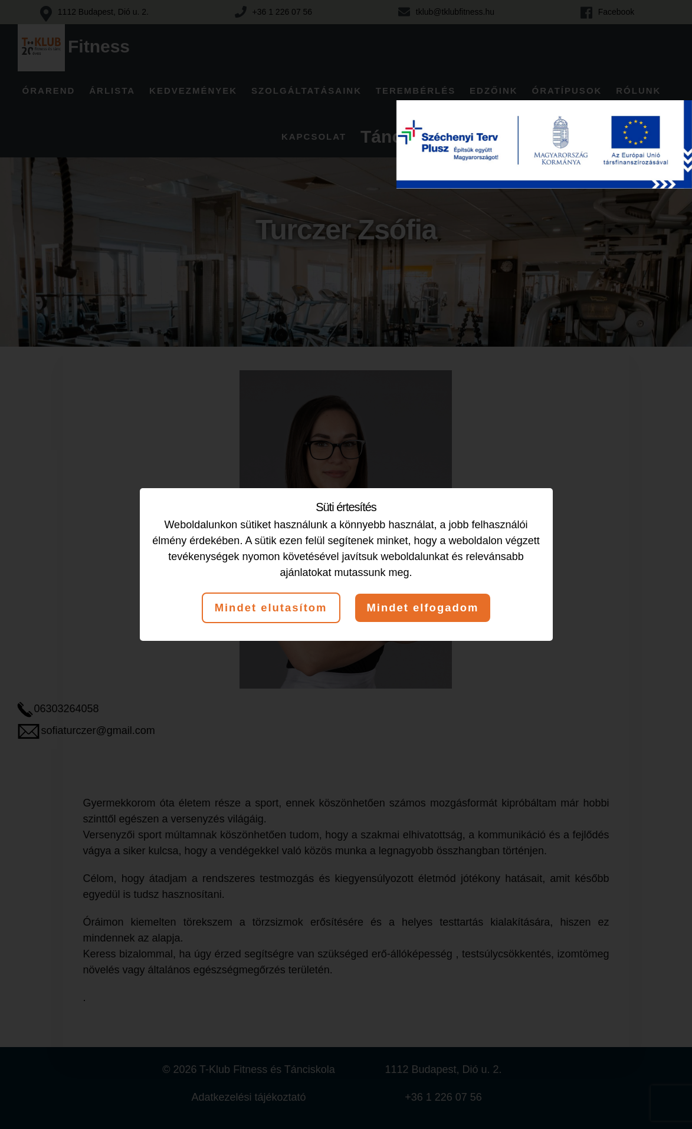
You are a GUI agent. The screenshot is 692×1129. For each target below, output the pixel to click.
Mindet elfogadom (426, 607)
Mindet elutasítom (266, 607)
